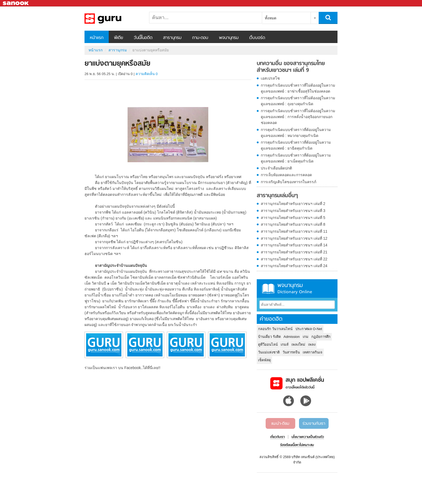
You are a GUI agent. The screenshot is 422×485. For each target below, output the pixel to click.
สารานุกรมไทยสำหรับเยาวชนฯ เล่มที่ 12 (294, 238)
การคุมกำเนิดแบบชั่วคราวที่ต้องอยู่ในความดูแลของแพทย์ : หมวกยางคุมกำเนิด (296, 133)
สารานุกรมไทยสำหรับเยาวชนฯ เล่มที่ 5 (293, 217)
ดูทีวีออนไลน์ (268, 344)
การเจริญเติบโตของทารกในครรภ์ (288, 182)
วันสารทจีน (291, 352)
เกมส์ (285, 344)
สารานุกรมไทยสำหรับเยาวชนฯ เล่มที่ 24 (294, 266)
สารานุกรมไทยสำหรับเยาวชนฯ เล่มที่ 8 (293, 224)
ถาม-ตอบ (200, 37)
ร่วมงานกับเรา (314, 423)
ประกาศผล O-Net (309, 329)
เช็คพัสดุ (264, 360)
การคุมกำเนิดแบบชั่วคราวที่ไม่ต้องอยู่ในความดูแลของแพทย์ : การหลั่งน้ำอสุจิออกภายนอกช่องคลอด (298, 117)
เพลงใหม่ (298, 344)
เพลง (311, 344)
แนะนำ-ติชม (280, 423)
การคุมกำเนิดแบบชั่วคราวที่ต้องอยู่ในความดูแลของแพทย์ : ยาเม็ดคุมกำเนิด (296, 158)
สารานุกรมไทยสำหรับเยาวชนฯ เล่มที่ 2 (293, 203)
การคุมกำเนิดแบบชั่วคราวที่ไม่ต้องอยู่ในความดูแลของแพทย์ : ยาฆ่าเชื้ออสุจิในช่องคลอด (298, 88)
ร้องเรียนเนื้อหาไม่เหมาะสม (297, 445)
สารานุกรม (172, 37)
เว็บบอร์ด (257, 37)
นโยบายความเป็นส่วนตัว (307, 437)
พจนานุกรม (228, 37)
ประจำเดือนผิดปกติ (276, 168)
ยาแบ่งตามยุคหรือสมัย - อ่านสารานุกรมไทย (113, 18)
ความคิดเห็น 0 (147, 74)
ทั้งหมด (270, 18)
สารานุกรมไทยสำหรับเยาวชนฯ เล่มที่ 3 (293, 210)
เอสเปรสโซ (270, 78)
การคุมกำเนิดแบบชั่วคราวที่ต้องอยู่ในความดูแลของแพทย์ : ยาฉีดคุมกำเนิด (296, 145)
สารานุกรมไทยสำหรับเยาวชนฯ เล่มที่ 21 (294, 252)
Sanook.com (16, 3)
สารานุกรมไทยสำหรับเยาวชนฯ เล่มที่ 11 (294, 231)
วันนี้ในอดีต (143, 37)
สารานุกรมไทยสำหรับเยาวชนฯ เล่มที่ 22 (294, 259)
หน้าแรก (96, 37)
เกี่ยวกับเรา (277, 437)
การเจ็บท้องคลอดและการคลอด (286, 175)
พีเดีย (118, 37)
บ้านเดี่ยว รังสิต (269, 337)
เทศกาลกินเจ (312, 352)
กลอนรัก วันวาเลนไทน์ (275, 329)
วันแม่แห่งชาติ (269, 352)
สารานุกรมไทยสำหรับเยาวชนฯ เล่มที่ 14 (294, 245)
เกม (305, 337)
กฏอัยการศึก (320, 337)
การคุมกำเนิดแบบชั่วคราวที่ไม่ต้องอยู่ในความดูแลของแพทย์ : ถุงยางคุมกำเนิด (298, 101)
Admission (292, 337)
